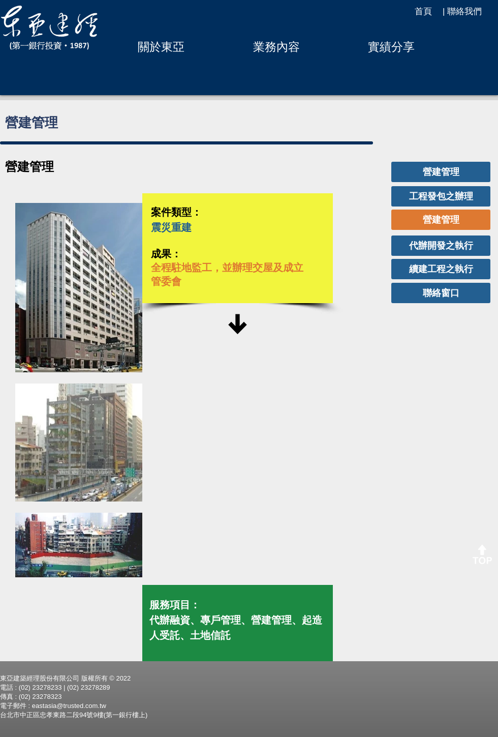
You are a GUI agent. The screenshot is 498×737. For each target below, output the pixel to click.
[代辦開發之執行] (440, 245)
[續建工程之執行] (440, 269)
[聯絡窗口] (440, 293)
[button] (161, 46)
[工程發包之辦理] (440, 196)
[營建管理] (440, 172)
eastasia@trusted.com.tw (69, 706)
